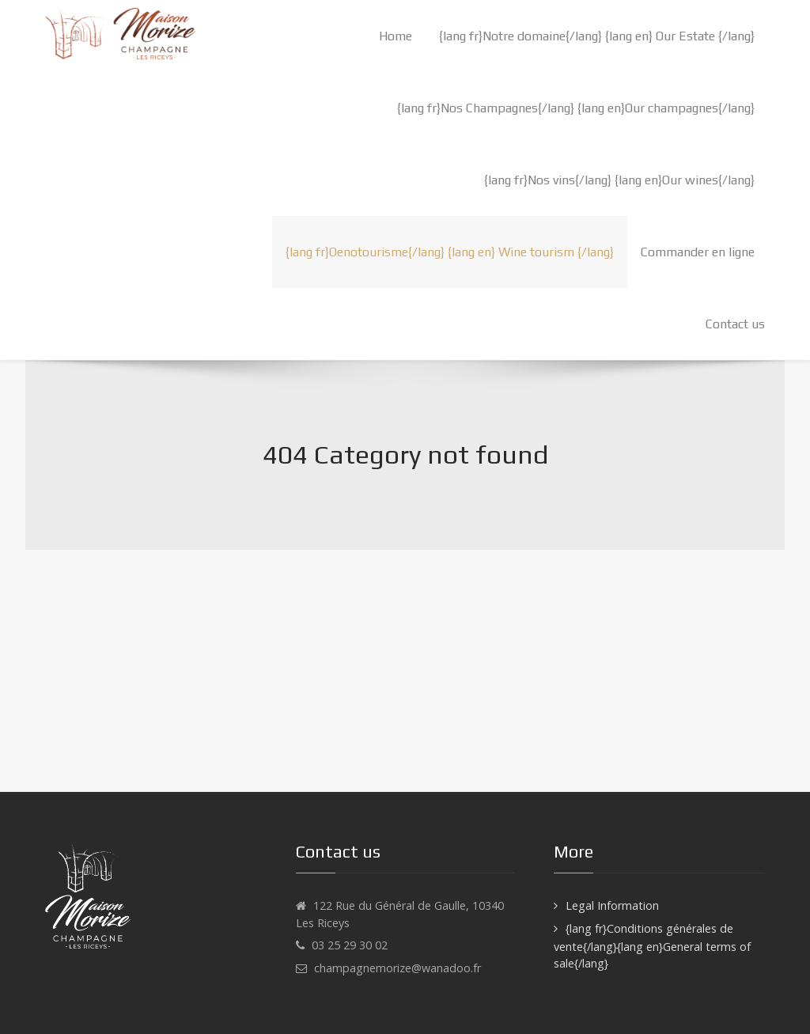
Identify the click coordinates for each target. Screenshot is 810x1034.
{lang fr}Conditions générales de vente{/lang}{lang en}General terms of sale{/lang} (652, 946)
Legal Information (612, 905)
